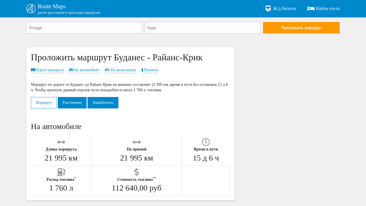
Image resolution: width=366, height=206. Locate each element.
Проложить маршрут (301, 27)
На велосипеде (120, 70)
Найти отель (323, 8)
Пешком (150, 70)
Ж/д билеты (280, 8)
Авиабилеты (103, 102)
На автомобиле (84, 70)
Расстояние (72, 102)
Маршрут (44, 102)
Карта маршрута (47, 70)
